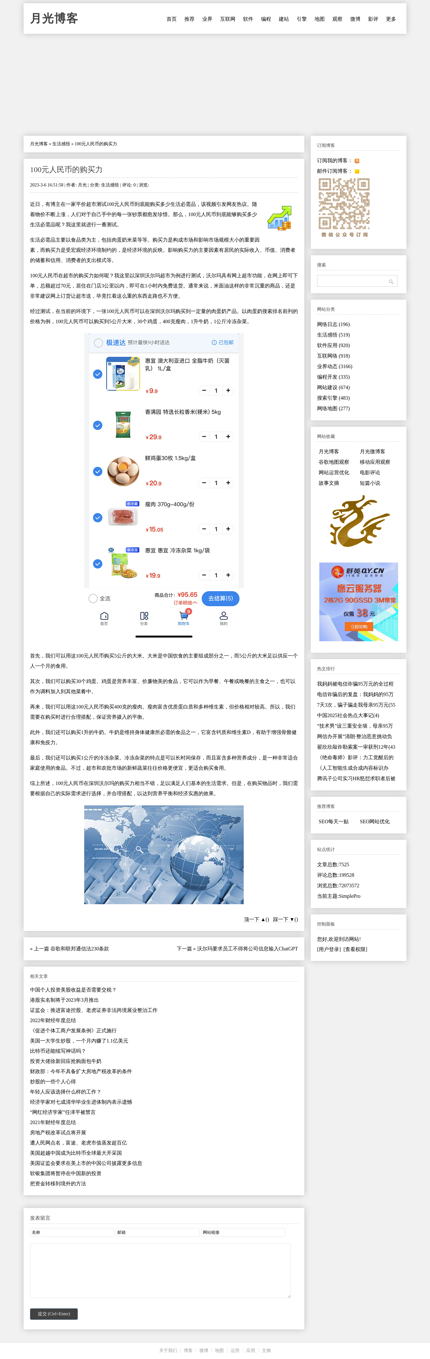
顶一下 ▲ (255, 919)
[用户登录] (329, 949)
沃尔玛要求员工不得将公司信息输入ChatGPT (247, 948)
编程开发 (333, 377)
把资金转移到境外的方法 (58, 1183)
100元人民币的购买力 (66, 169)
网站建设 (333, 387)
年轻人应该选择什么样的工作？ (65, 1091)
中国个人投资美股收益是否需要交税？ (73, 989)
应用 (250, 1350)
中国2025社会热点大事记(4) (348, 715)
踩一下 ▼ (284, 919)
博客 (188, 1350)
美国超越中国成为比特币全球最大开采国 (76, 1153)
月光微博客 (372, 451)
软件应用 (333, 345)
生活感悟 (61, 144)
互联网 (227, 19)
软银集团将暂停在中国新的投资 (65, 1173)
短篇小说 (370, 483)
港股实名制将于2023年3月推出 (64, 1000)
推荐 (189, 19)
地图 (320, 19)
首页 (172, 19)
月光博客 (54, 18)
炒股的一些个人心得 (53, 1081)
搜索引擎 (333, 398)
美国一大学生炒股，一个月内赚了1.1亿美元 (79, 1040)
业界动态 (334, 366)
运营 (235, 1350)
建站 (284, 19)
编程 (266, 19)
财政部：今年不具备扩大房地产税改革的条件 (81, 1071)
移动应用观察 (375, 462)
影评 (373, 19)
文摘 (266, 1350)
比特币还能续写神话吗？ (58, 1051)
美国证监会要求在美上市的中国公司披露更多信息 (86, 1163)
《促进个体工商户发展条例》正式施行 (73, 1030)
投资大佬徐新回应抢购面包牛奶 (65, 1061)
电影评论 (370, 472)
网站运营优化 (334, 472)
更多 (391, 19)
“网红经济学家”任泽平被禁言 (63, 1112)
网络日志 (333, 324)
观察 (337, 19)
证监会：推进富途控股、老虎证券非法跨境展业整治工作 (94, 1010)
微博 (355, 19)
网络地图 (333, 408)
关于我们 (168, 1350)
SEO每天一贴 (334, 821)
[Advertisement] (215, 84)
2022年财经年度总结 (53, 1020)
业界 (207, 19)
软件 (248, 19)
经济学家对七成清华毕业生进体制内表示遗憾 (81, 1102)
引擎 (302, 19)
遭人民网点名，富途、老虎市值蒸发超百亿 (78, 1142)
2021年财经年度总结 (53, 1122)
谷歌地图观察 (334, 462)
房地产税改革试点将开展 (58, 1132)
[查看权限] (355, 949)
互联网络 (333, 356)
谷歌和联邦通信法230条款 (79, 948)
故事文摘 (329, 483)
